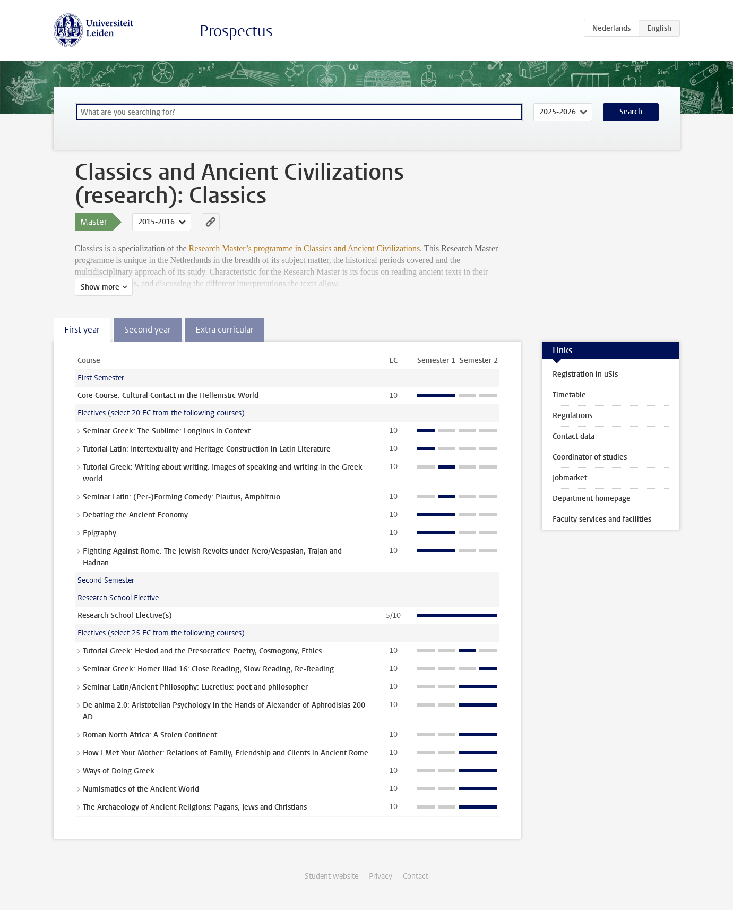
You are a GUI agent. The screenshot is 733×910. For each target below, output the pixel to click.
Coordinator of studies (590, 457)
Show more (100, 287)
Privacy (380, 876)
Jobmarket (570, 478)
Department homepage (592, 499)
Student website (331, 876)
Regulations (572, 416)
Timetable (569, 395)
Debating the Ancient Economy (135, 515)
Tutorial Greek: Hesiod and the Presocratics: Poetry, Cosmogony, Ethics (202, 651)
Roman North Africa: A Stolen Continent (150, 735)
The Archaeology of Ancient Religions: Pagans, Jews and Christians (195, 807)
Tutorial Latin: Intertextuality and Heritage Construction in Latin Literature (207, 449)
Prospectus (236, 31)
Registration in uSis (585, 374)
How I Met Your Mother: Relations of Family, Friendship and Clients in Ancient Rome (225, 753)
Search (630, 112)
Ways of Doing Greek (118, 771)
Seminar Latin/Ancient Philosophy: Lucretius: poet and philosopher (195, 687)
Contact (415, 876)
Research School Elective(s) (124, 615)
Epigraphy (99, 533)
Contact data (573, 436)
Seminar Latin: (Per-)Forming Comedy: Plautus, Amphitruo (181, 497)
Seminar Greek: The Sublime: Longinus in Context (167, 431)
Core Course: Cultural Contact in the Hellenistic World (167, 395)
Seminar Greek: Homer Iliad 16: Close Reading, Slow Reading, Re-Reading (208, 669)
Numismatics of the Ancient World (141, 789)
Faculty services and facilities (602, 519)
